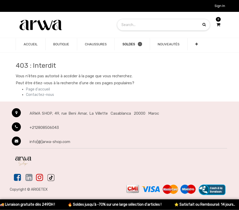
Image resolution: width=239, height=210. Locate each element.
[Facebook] (18, 177)
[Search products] (204, 24)
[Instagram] (39, 177)
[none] (31, 44)
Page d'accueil (38, 89)
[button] (196, 44)
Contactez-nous (40, 95)
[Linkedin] (29, 177)
